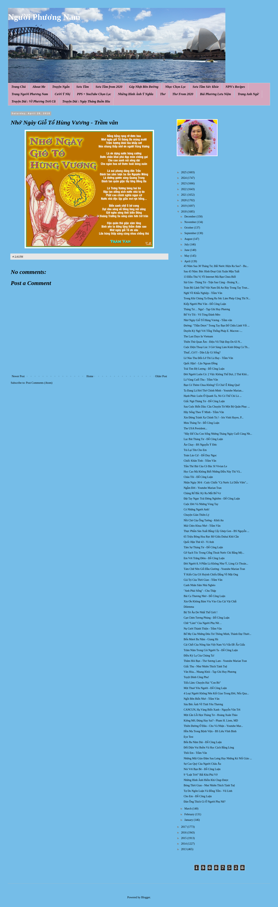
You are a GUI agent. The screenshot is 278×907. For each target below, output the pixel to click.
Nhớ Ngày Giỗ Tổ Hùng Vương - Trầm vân (208, 320)
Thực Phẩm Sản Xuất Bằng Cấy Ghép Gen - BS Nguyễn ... (216, 531)
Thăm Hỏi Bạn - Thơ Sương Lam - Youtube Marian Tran (215, 660)
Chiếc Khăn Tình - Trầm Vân (200, 460)
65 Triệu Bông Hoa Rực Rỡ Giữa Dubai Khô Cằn (211, 536)
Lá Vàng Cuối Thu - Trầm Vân (201, 379)
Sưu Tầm (82, 86)
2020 (184, 200)
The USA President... (195, 428)
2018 (184, 211)
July (187, 244)
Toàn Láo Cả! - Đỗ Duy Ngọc (200, 455)
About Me (38, 86)
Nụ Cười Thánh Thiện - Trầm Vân (203, 628)
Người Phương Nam (44, 17)
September (190, 233)
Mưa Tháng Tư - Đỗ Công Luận (201, 422)
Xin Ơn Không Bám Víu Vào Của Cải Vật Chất (210, 601)
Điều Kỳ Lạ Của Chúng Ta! (199, 655)
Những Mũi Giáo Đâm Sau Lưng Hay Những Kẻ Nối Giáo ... (218, 758)
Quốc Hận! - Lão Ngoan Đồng (200, 363)
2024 (184, 177)
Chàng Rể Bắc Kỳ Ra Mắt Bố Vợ (202, 493)
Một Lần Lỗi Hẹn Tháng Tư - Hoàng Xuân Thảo (210, 715)
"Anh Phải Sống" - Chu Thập (200, 590)
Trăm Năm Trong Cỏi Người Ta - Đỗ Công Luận (211, 650)
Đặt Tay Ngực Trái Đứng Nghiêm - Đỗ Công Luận (212, 498)
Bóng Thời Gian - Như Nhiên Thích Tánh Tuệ (209, 785)
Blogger (145, 897)
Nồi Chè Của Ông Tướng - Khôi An (204, 520)
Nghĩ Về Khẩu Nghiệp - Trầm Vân (203, 293)
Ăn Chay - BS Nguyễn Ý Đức (200, 444)
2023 (184, 183)
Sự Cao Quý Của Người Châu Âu (202, 763)
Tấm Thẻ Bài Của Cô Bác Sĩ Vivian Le (205, 466)
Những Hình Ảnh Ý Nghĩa (135, 94)
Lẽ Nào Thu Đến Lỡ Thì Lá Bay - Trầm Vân (208, 358)
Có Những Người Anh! (196, 509)
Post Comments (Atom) (39, 382)
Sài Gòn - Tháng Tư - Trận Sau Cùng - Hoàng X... (211, 282)
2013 (184, 849)
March (188, 808)
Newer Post (18, 376)
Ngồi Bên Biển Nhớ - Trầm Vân (201, 698)
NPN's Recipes (235, 86)
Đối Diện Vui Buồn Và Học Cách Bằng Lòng (209, 747)
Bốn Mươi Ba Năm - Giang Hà (201, 639)
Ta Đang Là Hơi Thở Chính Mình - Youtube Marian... (213, 390)
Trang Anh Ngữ (248, 94)
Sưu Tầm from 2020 (109, 86)
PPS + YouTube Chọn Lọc (94, 94)
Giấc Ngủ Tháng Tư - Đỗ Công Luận (204, 401)
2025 (184, 172)
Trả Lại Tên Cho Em (195, 450)
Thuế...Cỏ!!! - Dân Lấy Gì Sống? (202, 352)
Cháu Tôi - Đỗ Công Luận (198, 477)
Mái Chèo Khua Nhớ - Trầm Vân (202, 525)
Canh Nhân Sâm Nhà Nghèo (199, 585)
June (187, 250)
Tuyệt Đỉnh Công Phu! (196, 677)
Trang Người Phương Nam (30, 94)
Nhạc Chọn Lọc (175, 86)
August (188, 238)
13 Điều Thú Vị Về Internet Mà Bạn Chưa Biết (210, 276)
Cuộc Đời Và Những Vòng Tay (201, 504)
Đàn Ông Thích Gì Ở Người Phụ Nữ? (204, 801)
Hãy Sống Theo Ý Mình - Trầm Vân (204, 412)
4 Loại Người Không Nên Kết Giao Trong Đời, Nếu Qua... (216, 693)
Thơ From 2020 (182, 94)
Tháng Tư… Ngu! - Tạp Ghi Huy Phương (207, 309)
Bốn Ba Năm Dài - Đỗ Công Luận (203, 742)
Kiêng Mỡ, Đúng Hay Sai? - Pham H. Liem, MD (211, 720)
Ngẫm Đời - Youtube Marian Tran (202, 487)
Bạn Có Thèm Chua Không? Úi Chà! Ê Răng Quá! (212, 385)
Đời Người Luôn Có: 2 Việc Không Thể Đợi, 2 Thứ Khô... (216, 374)
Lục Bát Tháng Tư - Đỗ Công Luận (203, 439)
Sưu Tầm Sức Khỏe (206, 86)
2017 (184, 826)
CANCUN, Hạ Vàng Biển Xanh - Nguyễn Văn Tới (212, 709)
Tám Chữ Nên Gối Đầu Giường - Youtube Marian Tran (214, 568)
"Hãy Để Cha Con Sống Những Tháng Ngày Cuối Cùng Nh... (218, 433)
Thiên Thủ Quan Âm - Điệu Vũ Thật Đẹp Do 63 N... (213, 341)
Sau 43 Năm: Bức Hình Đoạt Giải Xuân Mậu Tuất (211, 271)
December (190, 216)
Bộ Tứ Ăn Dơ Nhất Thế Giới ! (200, 612)
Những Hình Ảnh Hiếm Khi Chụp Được (206, 780)
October (189, 227)
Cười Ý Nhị (62, 94)
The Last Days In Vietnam (198, 336)
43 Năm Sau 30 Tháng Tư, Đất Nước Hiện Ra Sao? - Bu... (216, 266)
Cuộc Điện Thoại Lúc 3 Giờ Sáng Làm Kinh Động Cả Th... (217, 347)
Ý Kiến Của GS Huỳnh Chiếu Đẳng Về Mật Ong (211, 574)
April (187, 261)
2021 (184, 194)
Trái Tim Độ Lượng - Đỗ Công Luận (204, 368)
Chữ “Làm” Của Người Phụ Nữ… (203, 623)
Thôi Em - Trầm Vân (195, 752)
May (187, 255)
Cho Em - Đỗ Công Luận (198, 796)
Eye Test (188, 736)
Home (90, 376)
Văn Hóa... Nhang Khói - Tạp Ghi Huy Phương (210, 671)
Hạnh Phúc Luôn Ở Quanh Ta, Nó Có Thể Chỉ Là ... (212, 395)
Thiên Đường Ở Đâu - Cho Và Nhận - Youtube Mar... (213, 725)
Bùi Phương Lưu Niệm (215, 94)
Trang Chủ (18, 86)
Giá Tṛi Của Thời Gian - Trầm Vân (203, 579)
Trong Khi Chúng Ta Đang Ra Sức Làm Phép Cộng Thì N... (217, 298)
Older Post (161, 376)
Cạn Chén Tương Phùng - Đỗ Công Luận (206, 617)
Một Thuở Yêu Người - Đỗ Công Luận (205, 688)
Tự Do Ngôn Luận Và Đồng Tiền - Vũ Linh (208, 790)
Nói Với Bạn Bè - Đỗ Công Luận (202, 769)
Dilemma (189, 606)
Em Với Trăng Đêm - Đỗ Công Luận (204, 558)
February (189, 814)
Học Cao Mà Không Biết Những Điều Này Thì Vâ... (213, 471)
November (190, 222)
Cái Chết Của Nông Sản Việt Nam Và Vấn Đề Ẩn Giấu (214, 644)
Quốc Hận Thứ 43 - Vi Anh (199, 542)
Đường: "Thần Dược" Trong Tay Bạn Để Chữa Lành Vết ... (217, 325)
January (189, 819)
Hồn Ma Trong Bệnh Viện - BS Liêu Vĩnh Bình (210, 731)
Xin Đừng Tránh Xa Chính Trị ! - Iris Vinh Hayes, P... (213, 417)
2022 (184, 189)
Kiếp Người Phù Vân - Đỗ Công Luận (205, 303)
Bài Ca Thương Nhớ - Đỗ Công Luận (204, 596)
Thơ (163, 94)
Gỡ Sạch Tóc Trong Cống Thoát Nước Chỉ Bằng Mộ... (214, 552)
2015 (184, 838)
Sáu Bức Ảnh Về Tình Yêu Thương (203, 704)
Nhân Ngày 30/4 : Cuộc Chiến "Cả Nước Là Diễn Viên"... (216, 482)
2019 (184, 205)
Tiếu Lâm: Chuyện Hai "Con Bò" (202, 682)
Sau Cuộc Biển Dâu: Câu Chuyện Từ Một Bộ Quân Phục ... (217, 406)
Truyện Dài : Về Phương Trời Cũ (34, 101)
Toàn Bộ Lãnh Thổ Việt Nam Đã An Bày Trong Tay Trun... (216, 287)
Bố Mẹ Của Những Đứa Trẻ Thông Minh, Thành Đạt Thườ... (217, 633)
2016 (184, 832)
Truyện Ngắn (61, 86)
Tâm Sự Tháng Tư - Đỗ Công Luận (203, 547)
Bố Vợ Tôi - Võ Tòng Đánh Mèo (202, 314)
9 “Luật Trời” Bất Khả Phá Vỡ (201, 774)
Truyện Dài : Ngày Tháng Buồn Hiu (86, 101)
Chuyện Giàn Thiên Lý (196, 514)
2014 (184, 843)
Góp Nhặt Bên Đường (143, 86)
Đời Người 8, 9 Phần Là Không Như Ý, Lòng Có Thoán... (216, 563)
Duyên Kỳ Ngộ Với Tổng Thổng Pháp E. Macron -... (213, 330)
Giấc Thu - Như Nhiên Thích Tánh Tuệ (205, 666)
